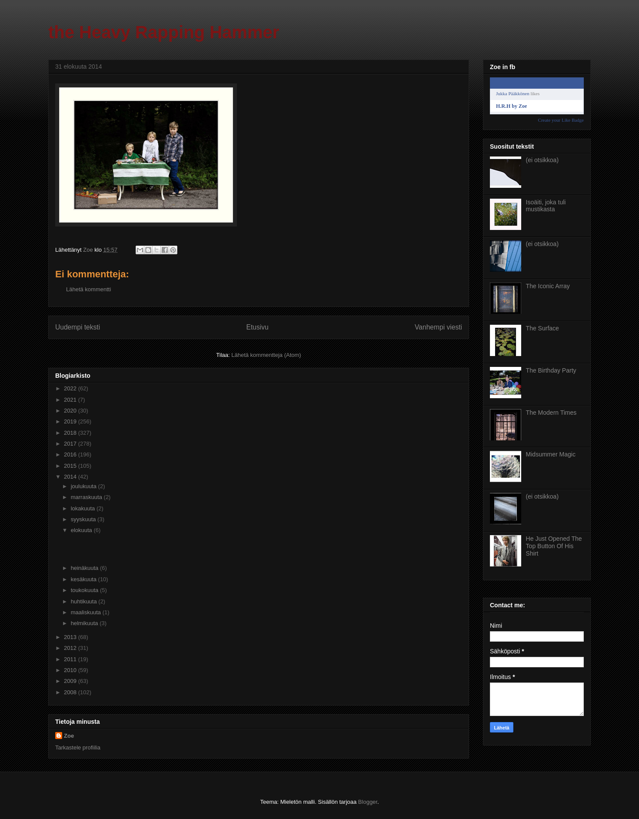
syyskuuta (84, 519)
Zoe (69, 735)
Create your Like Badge (561, 120)
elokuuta (82, 530)
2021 (71, 399)
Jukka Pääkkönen (512, 93)
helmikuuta (85, 623)
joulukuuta (84, 486)
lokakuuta (84, 508)
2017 (71, 443)
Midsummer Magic (551, 454)
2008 (71, 692)
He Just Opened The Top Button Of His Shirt (554, 546)
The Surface (542, 328)
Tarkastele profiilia (77, 747)
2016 (71, 454)
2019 (71, 421)
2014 (71, 476)
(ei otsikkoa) (542, 159)
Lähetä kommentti (88, 289)
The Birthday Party (551, 370)
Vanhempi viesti (438, 327)
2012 (71, 648)
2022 (71, 388)
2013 (71, 637)
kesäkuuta (84, 579)
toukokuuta (85, 590)
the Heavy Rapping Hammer (163, 32)
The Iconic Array (548, 286)
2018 (71, 432)
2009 (71, 681)
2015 (71, 466)
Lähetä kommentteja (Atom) (266, 355)
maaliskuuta (87, 612)
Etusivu (257, 327)
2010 (71, 670)
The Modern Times (551, 412)
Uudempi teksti (77, 327)
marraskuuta (87, 497)
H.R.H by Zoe (511, 106)
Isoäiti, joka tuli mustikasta (546, 206)
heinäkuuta (85, 568)
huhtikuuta (85, 601)
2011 (71, 659)
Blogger (367, 802)
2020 (71, 410)
